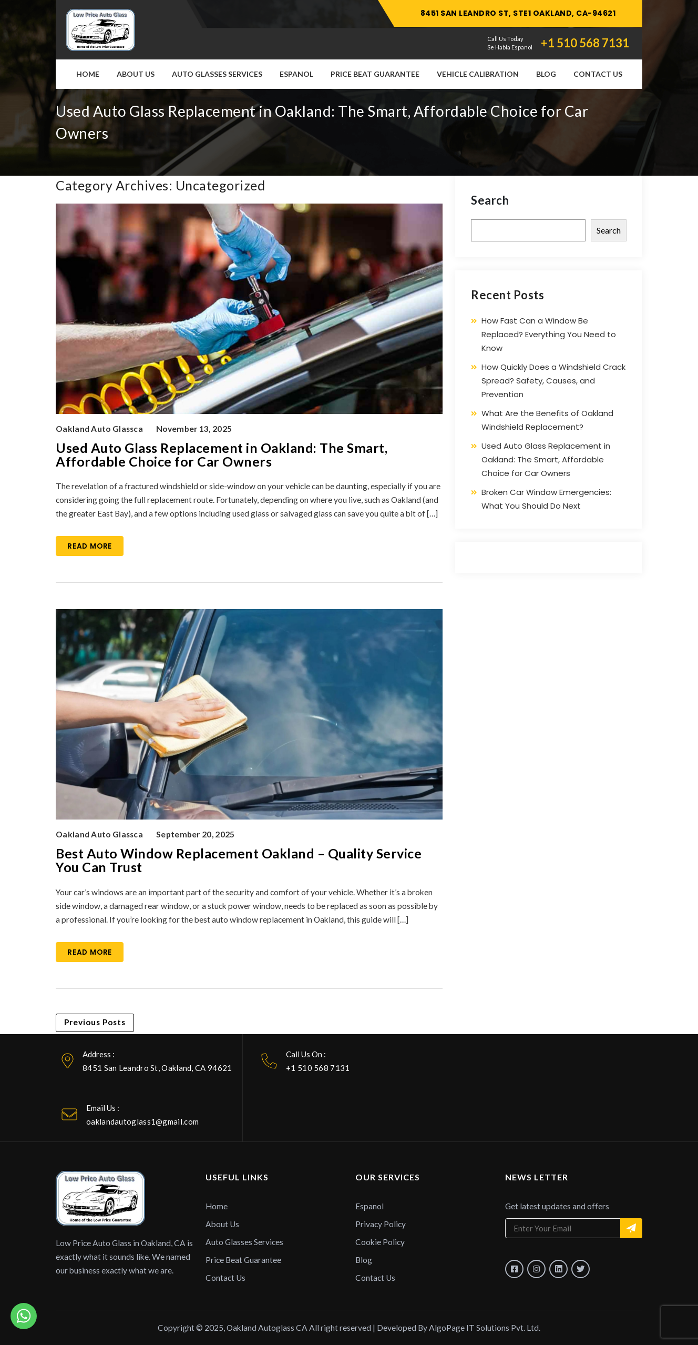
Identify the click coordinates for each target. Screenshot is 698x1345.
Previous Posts (95, 1022)
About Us (136, 73)
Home (87, 73)
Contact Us (597, 73)
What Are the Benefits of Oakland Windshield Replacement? (547, 420)
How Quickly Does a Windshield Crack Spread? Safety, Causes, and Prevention (553, 380)
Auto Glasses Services (217, 73)
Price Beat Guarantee (375, 73)
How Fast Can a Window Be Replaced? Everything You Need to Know (548, 334)
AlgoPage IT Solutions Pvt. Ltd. (484, 1327)
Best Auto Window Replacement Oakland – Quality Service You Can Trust (239, 860)
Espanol (296, 73)
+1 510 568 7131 (585, 43)
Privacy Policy (380, 1224)
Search (490, 200)
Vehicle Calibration (478, 73)
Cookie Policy (380, 1242)
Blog (546, 73)
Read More (89, 546)
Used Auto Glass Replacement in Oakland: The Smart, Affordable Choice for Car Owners (221, 454)
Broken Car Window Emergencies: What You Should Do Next (546, 499)
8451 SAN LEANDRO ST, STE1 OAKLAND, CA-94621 (518, 13)
